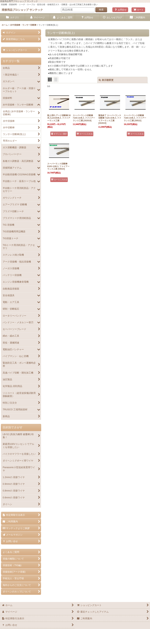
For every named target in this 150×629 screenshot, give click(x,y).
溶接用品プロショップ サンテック (22, 9)
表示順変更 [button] (106, 80)
